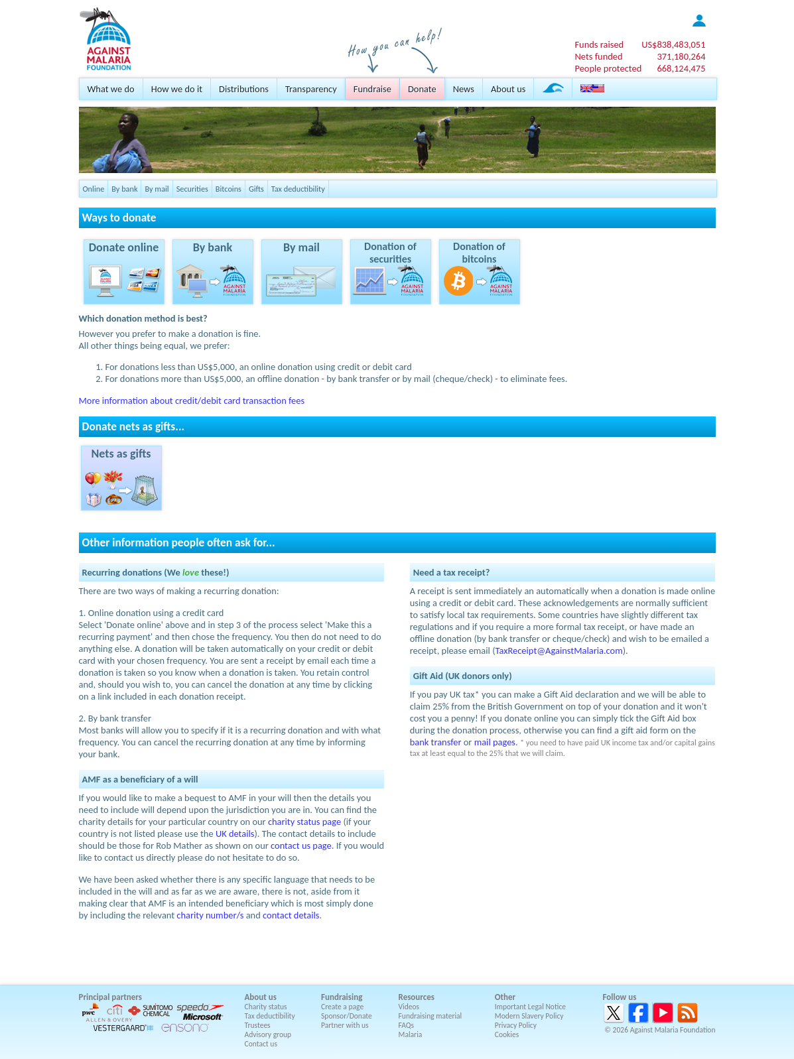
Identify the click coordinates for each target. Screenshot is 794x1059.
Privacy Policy (516, 1025)
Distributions (244, 89)
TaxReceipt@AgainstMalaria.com (559, 650)
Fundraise (372, 89)
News (463, 89)
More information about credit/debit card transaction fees (192, 400)
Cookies (507, 1034)
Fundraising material (430, 1016)
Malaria (411, 1034)
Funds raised (599, 44)
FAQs (407, 1025)
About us (508, 89)
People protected (607, 68)
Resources (416, 997)
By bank (124, 189)
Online (94, 189)
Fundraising (341, 997)
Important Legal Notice (530, 1006)
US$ (673, 44)
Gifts (256, 189)
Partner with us (345, 1025)
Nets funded (598, 56)
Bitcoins (228, 189)
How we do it (176, 89)
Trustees (258, 1025)
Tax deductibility (298, 189)
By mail (156, 189)
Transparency (311, 89)
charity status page (304, 822)
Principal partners (110, 997)
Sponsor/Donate (346, 1016)
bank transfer (436, 742)
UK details (235, 834)
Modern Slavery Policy (529, 1016)
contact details (291, 915)
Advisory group (268, 1034)
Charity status (266, 1006)
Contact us (261, 1043)
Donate (422, 89)
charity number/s (209, 915)
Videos (409, 1006)
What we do (111, 89)
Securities (192, 189)
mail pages (494, 742)
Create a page (342, 1006)
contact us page (301, 845)
